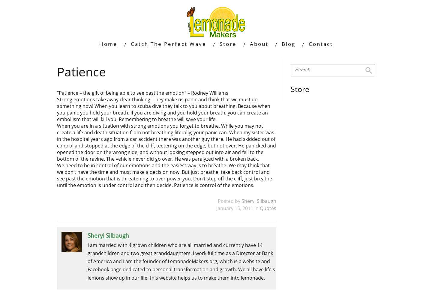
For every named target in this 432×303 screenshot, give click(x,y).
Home (108, 43)
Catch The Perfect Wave (168, 43)
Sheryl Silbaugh (259, 201)
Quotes (268, 208)
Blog (289, 43)
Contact (321, 43)
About (259, 43)
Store (228, 43)
